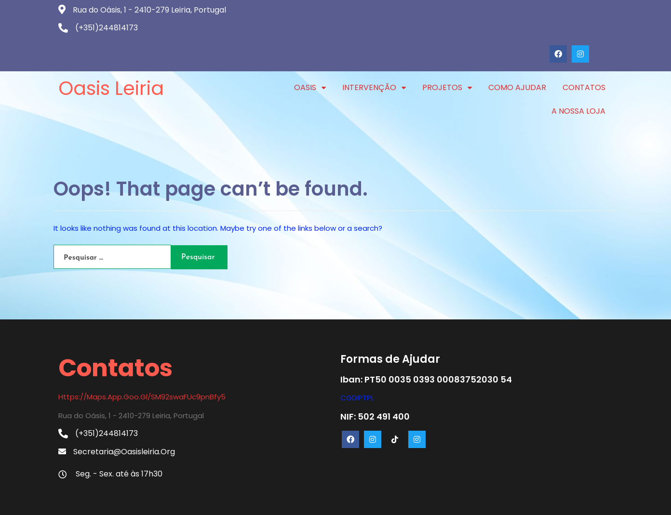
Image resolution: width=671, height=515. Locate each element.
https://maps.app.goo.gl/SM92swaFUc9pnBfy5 (142, 365)
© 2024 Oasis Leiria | (302, 499)
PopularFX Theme (374, 499)
